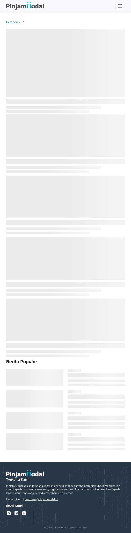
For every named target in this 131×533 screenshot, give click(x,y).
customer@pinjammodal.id (41, 499)
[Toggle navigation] (120, 6)
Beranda (12, 22)
